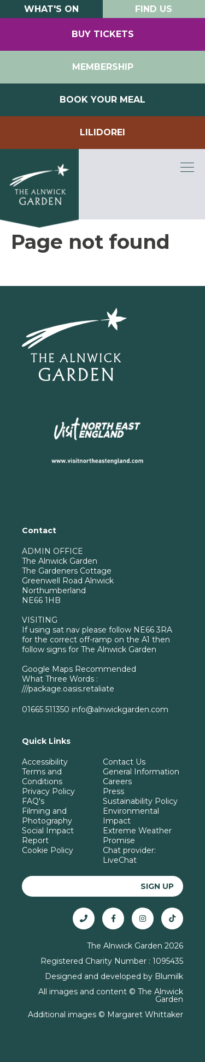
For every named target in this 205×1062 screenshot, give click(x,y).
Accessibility (45, 762)
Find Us (153, 9)
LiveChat (120, 860)
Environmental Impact (131, 816)
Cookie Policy (47, 850)
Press (113, 791)
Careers (117, 781)
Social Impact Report (48, 835)
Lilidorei (102, 132)
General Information (141, 772)
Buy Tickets (103, 34)
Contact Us (124, 762)
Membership (102, 67)
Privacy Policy (48, 791)
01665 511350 (45, 709)
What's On (51, 9)
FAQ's (33, 801)
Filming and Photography (47, 816)
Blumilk (169, 976)
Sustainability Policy (140, 801)
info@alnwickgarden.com (120, 709)
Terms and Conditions (42, 776)
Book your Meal (102, 99)
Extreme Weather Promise (137, 835)
